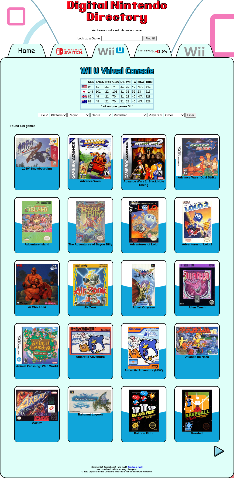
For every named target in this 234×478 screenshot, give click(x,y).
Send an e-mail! (135, 467)
